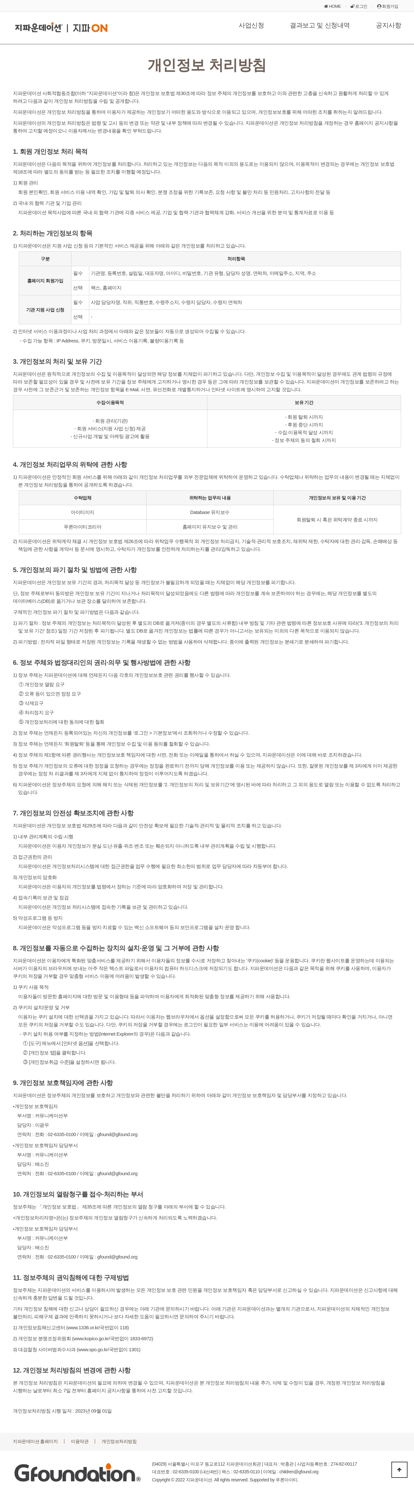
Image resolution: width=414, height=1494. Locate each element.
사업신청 (251, 25)
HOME (332, 6)
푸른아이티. (287, 1479)
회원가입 (387, 6)
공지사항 (388, 25)
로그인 (359, 6)
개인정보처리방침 (119, 1441)
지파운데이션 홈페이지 (35, 1441)
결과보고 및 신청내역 (320, 25)
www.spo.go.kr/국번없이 (103, 1349)
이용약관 (79, 1441)
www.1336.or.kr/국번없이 (93, 1327)
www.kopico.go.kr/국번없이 (100, 1338)
